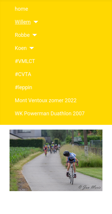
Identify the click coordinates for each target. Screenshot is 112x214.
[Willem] (34, 22)
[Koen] (30, 48)
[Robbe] (33, 35)
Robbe (22, 35)
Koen (21, 48)
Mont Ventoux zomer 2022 (46, 100)
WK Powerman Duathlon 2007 (50, 114)
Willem (23, 22)
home (21, 9)
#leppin (23, 87)
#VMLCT (25, 61)
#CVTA (23, 74)
